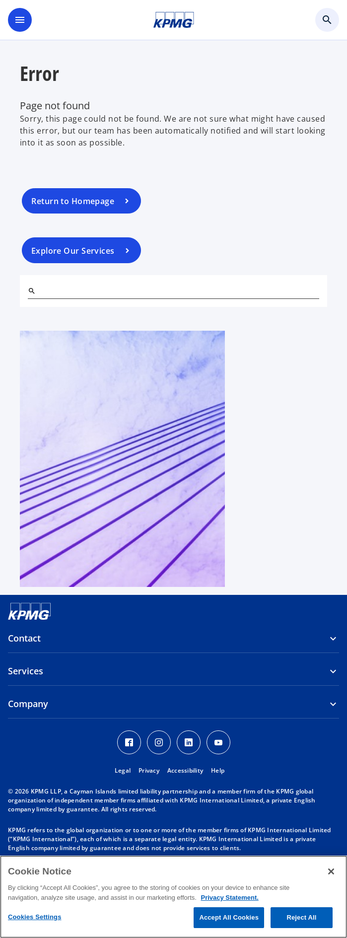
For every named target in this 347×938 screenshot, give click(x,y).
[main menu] (20, 20)
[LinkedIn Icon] (189, 742)
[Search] (32, 291)
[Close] (331, 871)
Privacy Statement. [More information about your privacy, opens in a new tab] (229, 897)
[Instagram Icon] (159, 742)
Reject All (301, 917)
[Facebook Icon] (129, 742)
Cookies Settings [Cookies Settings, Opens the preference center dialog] (35, 917)
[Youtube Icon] (218, 742)
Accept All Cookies (229, 917)
